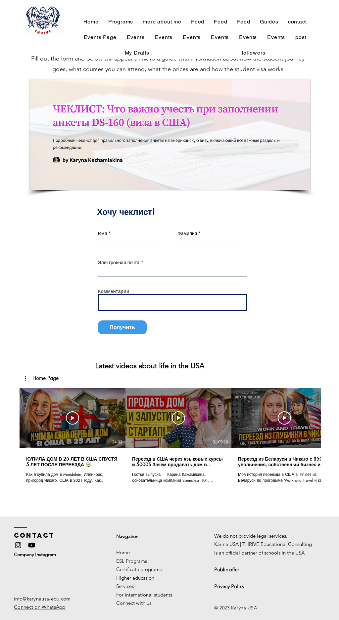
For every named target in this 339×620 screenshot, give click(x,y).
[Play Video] (72, 418)
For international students (144, 595)
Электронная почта (118, 262)
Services (125, 586)
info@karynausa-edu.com (42, 599)
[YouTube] (31, 545)
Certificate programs (139, 569)
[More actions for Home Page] (42, 378)
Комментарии (113, 291)
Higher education (135, 578)
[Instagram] (18, 545)
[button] (42, 378)
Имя (102, 233)
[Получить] (122, 327)
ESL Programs (131, 561)
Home (123, 552)
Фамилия (187, 233)
